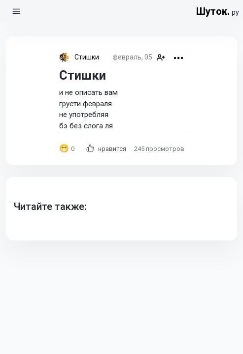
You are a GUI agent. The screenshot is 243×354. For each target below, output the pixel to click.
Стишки (86, 57)
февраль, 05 (132, 57)
